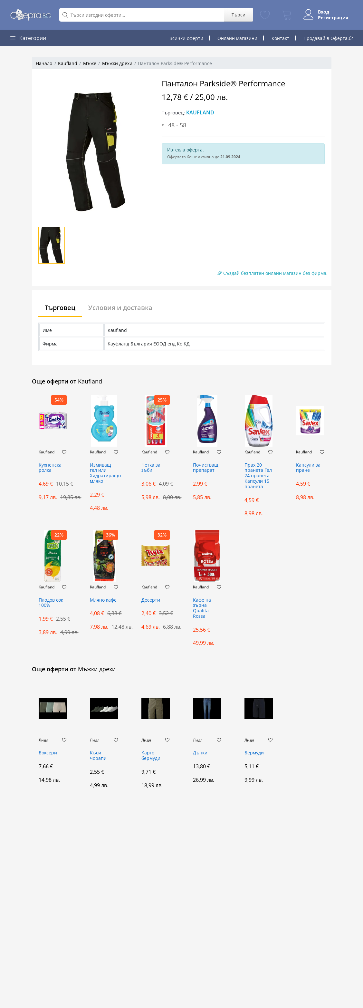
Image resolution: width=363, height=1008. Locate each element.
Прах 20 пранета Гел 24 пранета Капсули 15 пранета (258, 475)
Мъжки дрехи (117, 63)
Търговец (60, 307)
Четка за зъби (150, 467)
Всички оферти (186, 38)
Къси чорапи (98, 755)
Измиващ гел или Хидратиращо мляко (104, 473)
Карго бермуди (150, 755)
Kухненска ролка (50, 467)
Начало (44, 63)
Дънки (200, 753)
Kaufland (67, 63)
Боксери (48, 753)
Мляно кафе (103, 600)
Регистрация (333, 18)
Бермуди (254, 753)
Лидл (43, 740)
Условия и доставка (120, 307)
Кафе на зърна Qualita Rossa (202, 608)
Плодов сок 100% (51, 602)
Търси (238, 15)
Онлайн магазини (237, 38)
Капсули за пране (308, 467)
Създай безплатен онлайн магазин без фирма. (272, 273)
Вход (323, 12)
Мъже (89, 63)
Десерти (150, 600)
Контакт (280, 38)
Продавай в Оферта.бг (328, 38)
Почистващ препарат (205, 467)
